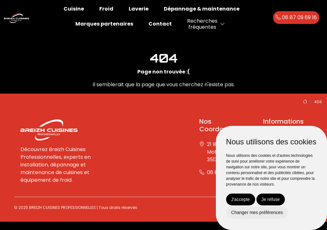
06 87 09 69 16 (296, 17)
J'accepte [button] (240, 199)
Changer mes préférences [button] (257, 212)
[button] (222, 24)
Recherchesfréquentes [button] (202, 24)
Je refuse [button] (271, 199)
